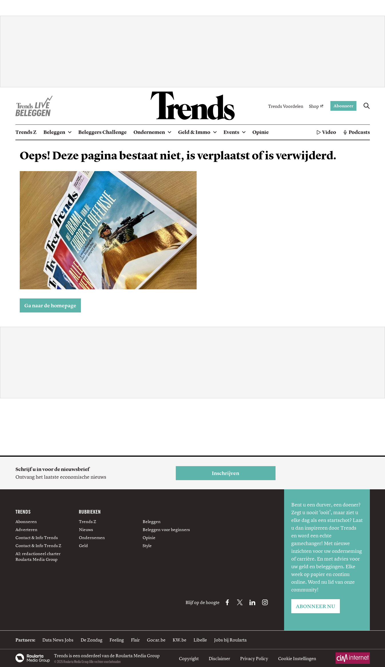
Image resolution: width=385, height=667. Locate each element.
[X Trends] (240, 602)
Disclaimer (219, 658)
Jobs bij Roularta (230, 640)
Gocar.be (156, 640)
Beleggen (152, 521)
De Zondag (91, 640)
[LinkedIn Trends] (252, 602)
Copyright (189, 658)
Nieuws (86, 529)
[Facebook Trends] (227, 602)
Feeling (116, 640)
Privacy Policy (254, 658)
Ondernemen (92, 537)
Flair (135, 640)
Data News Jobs (57, 640)
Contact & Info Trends (36, 537)
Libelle (200, 640)
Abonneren (26, 521)
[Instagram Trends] (265, 602)
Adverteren (26, 529)
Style (147, 545)
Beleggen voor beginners (166, 529)
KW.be (179, 640)
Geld (83, 545)
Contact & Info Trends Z (38, 545)
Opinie (149, 537)
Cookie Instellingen (297, 658)
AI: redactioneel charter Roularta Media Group (38, 556)
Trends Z (87, 521)
